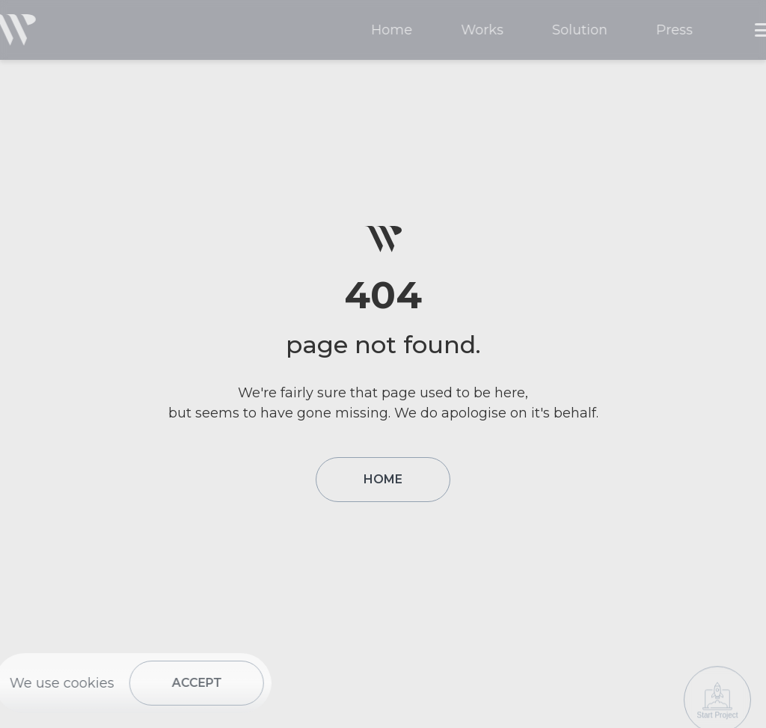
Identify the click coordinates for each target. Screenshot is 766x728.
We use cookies (56, 683)
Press (679, 30)
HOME (383, 479)
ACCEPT (191, 683)
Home (396, 30)
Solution (585, 30)
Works (487, 30)
